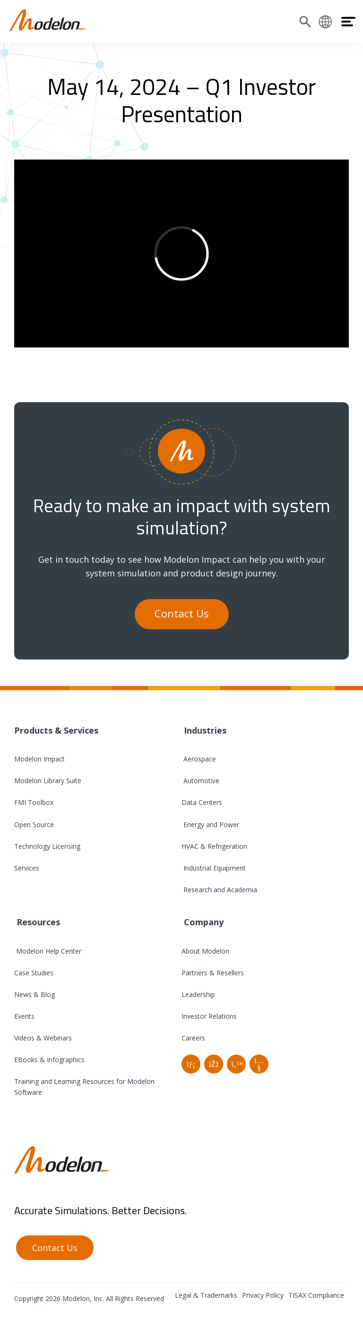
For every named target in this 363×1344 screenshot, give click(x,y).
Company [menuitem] (203, 922)
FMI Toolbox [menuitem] (33, 802)
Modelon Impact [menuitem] (39, 758)
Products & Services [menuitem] (56, 730)
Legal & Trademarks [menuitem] (206, 1295)
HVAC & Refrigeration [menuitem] (214, 846)
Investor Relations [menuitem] (209, 1016)
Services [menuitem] (26, 867)
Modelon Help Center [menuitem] (47, 951)
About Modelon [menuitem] (205, 951)
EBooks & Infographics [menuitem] (49, 1059)
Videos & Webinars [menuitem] (43, 1037)
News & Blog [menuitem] (34, 994)
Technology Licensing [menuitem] (47, 846)
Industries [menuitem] (204, 730)
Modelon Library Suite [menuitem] (47, 780)
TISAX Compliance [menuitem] (316, 1295)
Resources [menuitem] (37, 922)
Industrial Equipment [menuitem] (214, 867)
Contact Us (182, 613)
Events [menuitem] (24, 1016)
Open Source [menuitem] (34, 824)
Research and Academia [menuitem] (219, 889)
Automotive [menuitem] (200, 780)
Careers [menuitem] (193, 1037)
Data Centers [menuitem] (202, 802)
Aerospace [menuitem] (199, 758)
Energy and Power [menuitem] (210, 824)
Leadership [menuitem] (198, 994)
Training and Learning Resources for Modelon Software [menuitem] (84, 1087)
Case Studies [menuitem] (33, 972)
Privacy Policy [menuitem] (263, 1295)
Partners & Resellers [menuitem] (213, 972)
